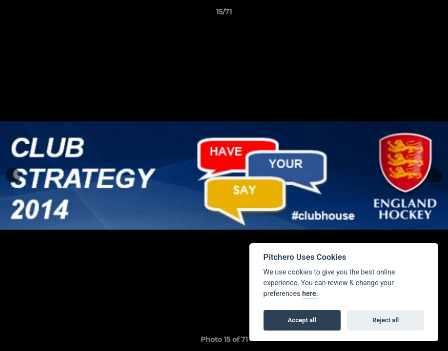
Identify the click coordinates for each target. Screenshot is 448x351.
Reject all (385, 320)
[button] (430, 14)
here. (310, 294)
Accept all (302, 320)
